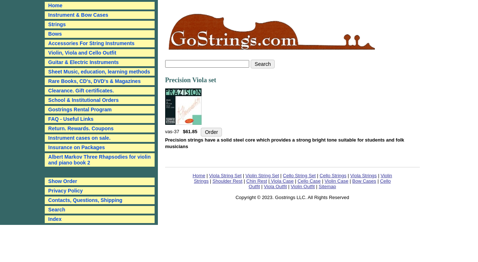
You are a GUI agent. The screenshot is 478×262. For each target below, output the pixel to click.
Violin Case (336, 181)
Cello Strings (333, 175)
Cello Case (309, 181)
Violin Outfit (303, 186)
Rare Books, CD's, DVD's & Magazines (94, 81)
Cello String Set (299, 175)
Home (198, 175)
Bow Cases (364, 181)
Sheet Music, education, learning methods (99, 72)
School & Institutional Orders (83, 100)
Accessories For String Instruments (91, 43)
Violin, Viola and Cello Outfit (82, 53)
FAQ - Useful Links (70, 119)
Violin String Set (262, 175)
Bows (55, 34)
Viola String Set (225, 175)
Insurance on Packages (76, 147)
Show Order (62, 181)
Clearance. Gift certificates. (81, 91)
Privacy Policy (65, 191)
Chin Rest (256, 181)
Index (55, 219)
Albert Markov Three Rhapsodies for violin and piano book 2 (99, 160)
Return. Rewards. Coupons (81, 128)
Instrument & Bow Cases (78, 15)
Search (56, 210)
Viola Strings (363, 175)
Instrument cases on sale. (79, 138)
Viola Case (282, 181)
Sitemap (327, 186)
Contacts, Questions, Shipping (85, 200)
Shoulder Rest (227, 181)
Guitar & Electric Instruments (83, 62)
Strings (57, 24)
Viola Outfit (275, 186)
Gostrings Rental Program (80, 109)
